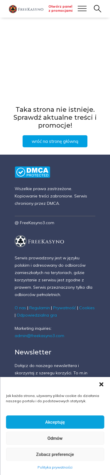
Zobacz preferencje (55, 454)
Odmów (55, 438)
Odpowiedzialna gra (37, 315)
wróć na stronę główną (55, 141)
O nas (20, 307)
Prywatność (64, 307)
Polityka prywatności (55, 467)
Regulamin (39, 307)
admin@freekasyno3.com (39, 335)
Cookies (87, 307)
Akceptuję (55, 422)
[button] (101, 384)
